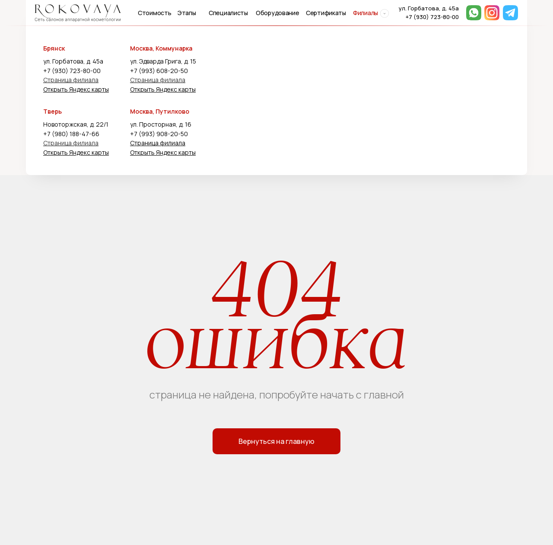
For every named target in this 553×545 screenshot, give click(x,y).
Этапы (187, 13)
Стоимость (154, 13)
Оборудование (277, 13)
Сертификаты (326, 13)
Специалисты (228, 13)
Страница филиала (71, 80)
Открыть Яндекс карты (76, 89)
